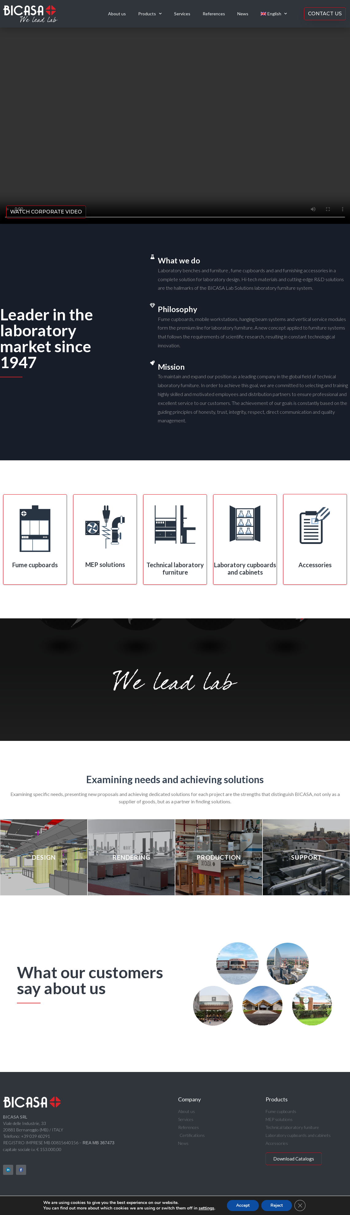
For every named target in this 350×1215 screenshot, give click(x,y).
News (242, 13)
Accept (245, 1205)
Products (150, 13)
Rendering (131, 857)
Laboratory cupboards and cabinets (245, 568)
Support (306, 857)
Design (44, 857)
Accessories (315, 564)
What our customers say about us (90, 980)
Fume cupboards (35, 564)
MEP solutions (105, 564)
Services (182, 13)
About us (117, 13)
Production (218, 857)
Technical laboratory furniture (175, 568)
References (214, 13)
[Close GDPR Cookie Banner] (303, 1205)
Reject (280, 1205)
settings (208, 1208)
